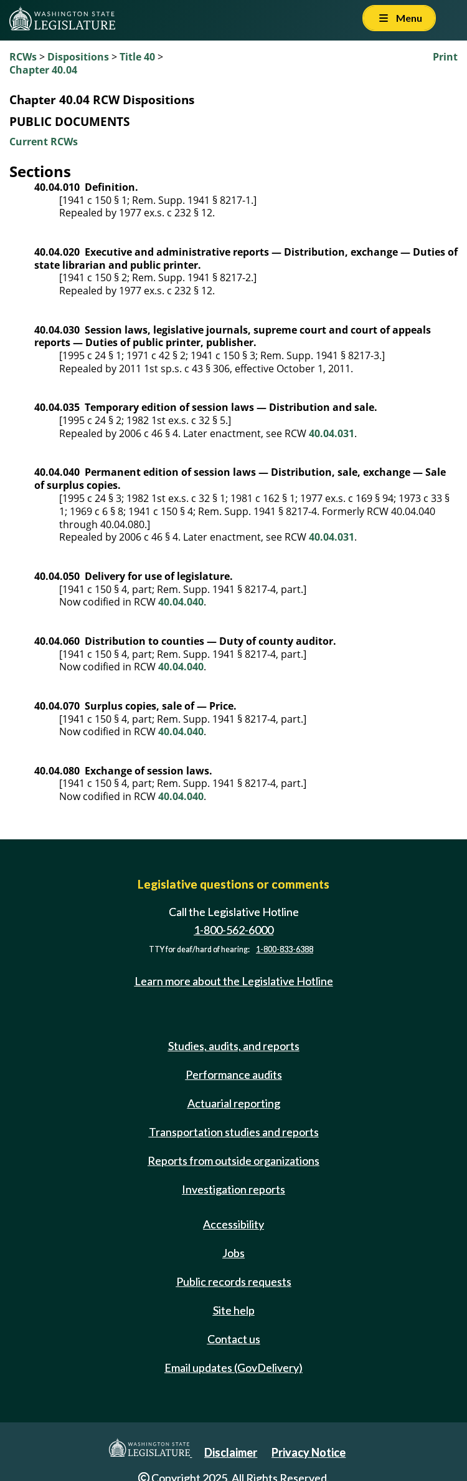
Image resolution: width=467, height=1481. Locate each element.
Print (445, 57)
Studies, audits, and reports (234, 1046)
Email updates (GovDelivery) (233, 1367)
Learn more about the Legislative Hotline (233, 981)
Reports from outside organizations (233, 1160)
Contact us (233, 1339)
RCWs (23, 57)
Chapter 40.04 (43, 70)
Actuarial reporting (233, 1103)
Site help (234, 1310)
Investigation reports (233, 1189)
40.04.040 (181, 602)
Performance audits (234, 1074)
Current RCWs (43, 141)
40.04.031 (331, 433)
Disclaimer (230, 1452)
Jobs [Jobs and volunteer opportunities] (233, 1253)
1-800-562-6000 (233, 930)
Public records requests (233, 1281)
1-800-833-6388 (284, 949)
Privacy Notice (308, 1452)
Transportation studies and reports (234, 1132)
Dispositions (78, 57)
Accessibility (233, 1224)
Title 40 (137, 57)
